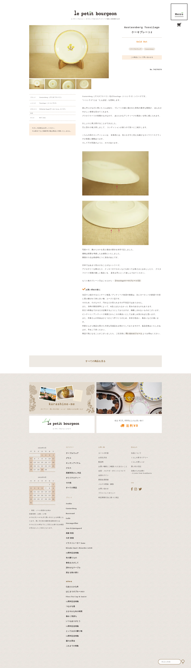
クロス (68, 468)
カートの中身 (103, 453)
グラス (68, 458)
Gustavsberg (149, 49)
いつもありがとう (73, 621)
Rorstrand (70, 513)
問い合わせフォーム (134, 334)
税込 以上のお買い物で (129, 424)
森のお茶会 (70, 641)
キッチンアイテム (73, 463)
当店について (136, 453)
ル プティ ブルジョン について (62, 428)
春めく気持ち (71, 616)
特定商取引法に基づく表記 (108, 497)
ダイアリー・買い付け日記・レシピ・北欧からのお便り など (62, 406)
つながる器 (70, 606)
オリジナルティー (73, 478)
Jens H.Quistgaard (74, 528)
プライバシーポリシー (106, 493)
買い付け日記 (136, 466)
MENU (179, 12)
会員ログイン (103, 475)
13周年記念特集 (72, 626)
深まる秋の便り (72, 572)
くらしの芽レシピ (138, 462)
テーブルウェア (135, 49)
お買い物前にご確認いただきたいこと (112, 466)
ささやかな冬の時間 (74, 611)
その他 (68, 483)
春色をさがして (72, 563)
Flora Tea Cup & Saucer (76, 597)
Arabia (69, 504)
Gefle (68, 518)
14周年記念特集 (72, 636)
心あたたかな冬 (72, 587)
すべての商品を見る (95, 361)
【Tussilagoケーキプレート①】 (127, 281)
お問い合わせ (103, 489)
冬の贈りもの (71, 558)
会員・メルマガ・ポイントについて (112, 471)
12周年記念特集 (72, 601)
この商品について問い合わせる (142, 57)
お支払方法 (102, 458)
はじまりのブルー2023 (75, 592)
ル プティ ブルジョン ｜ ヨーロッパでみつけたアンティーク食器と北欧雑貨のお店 (95, 19)
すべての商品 (71, 488)
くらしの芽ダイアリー (139, 458)
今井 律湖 (70, 538)
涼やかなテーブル (73, 568)
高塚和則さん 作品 (73, 473)
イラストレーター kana (75, 543)
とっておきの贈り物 (74, 631)
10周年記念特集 (72, 553)
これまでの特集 (72, 646)
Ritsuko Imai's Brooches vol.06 (79, 548)
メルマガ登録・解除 (106, 484)
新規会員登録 (103, 480)
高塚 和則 (70, 533)
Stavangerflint (72, 523)
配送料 (100, 462)
